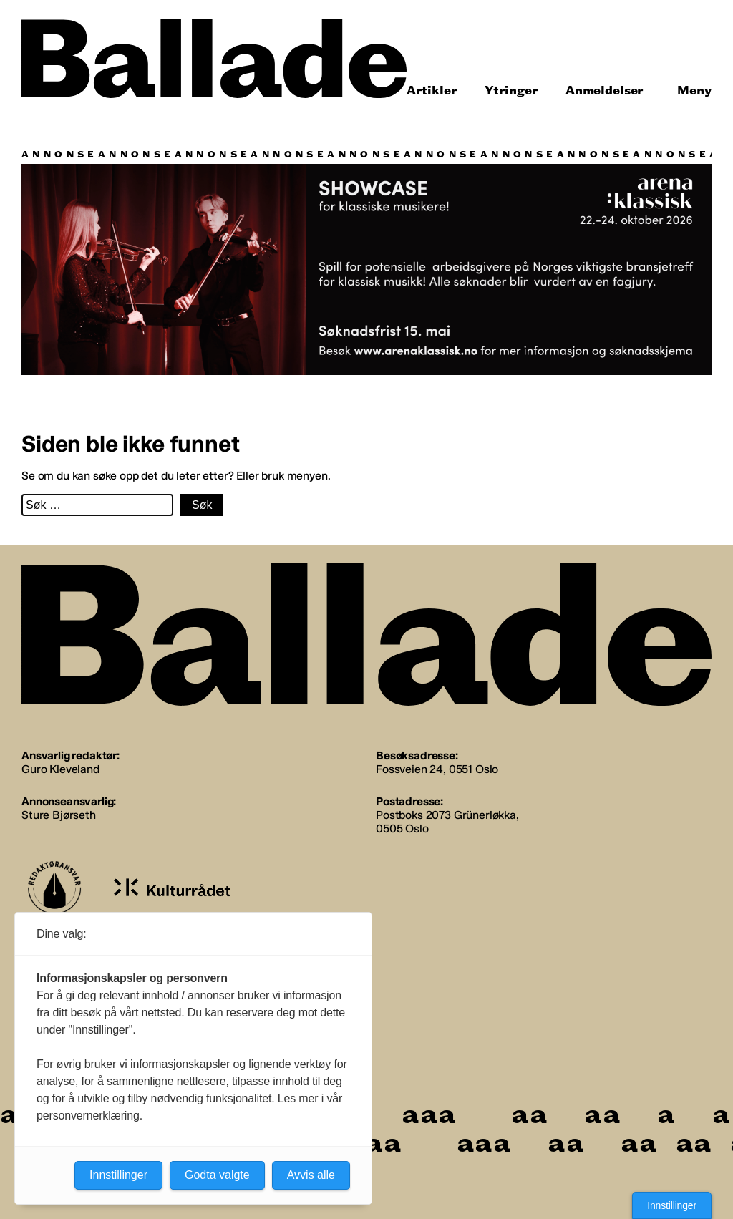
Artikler (432, 90)
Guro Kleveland (60, 769)
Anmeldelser (604, 90)
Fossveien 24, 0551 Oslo (437, 769)
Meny (694, 90)
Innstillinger (671, 1205)
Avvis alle (311, 1175)
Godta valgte (217, 1175)
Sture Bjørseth (58, 815)
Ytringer (511, 90)
